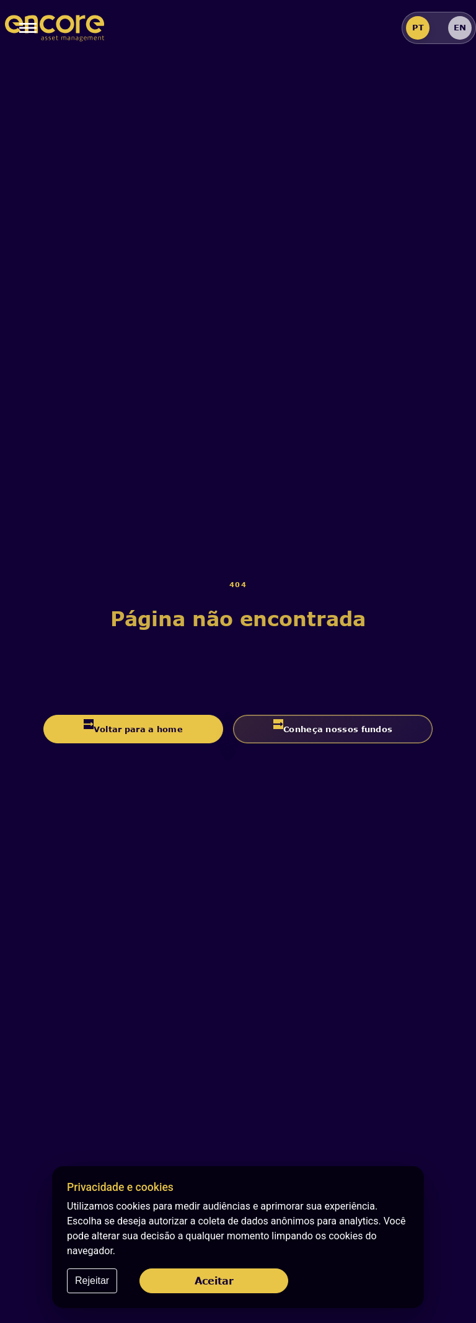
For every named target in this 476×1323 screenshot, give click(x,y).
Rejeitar (92, 1280)
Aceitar (214, 1280)
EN (460, 27)
